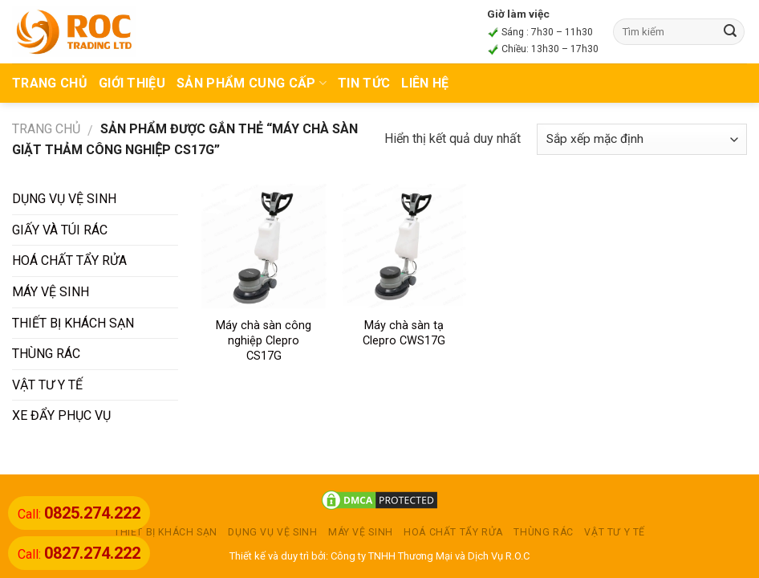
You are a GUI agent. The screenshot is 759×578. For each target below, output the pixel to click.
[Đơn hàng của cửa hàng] (642, 139)
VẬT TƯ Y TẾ (47, 385)
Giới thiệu (132, 83)
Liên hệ (424, 83)
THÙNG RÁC (46, 353)
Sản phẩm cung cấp (252, 83)
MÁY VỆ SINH (50, 291)
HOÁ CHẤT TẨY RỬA (69, 260)
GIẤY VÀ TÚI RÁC (60, 230)
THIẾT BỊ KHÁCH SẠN (73, 323)
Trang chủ (46, 128)
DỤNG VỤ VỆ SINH (64, 198)
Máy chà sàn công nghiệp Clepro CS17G (263, 340)
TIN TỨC (364, 83)
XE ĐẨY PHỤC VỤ (61, 415)
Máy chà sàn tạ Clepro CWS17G (404, 333)
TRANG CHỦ (49, 83)
